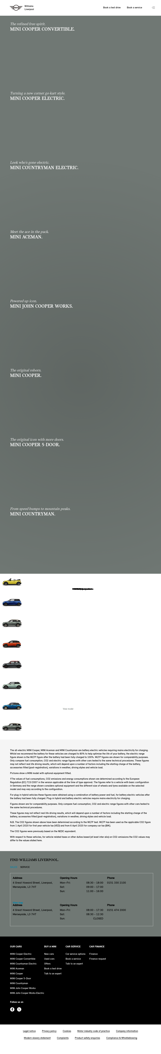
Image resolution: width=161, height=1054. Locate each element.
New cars (49, 953)
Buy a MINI (50, 946)
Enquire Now (93, 709)
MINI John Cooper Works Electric (27, 992)
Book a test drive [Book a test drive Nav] (112, 7)
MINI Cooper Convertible (22, 958)
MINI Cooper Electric (21, 953)
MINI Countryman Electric (23, 963)
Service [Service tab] (25, 867)
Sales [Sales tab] (13, 867)
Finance (93, 953)
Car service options (75, 953)
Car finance (96, 946)
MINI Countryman (19, 983)
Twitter (19, 1009)
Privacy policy (49, 1030)
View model (68, 709)
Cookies (67, 1030)
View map (18, 902)
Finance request (97, 958)
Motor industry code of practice (93, 1030)
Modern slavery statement (37, 1037)
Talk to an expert (52, 973)
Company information (127, 1030)
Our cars (16, 946)
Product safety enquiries (87, 1037)
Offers (47, 963)
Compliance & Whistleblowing (121, 1037)
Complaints (63, 1037)
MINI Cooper (16, 973)
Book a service (73, 958)
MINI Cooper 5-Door (20, 978)
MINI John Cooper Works (23, 988)
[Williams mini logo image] (22, 8)
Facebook (12, 1009)
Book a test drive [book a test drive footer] (53, 968)
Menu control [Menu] (153, 7)
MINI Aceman (17, 968)
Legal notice (29, 1030)
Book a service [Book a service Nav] (134, 7)
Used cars (49, 958)
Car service (73, 946)
